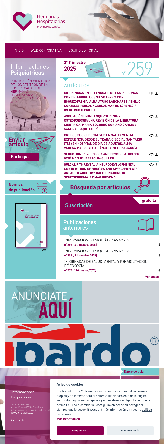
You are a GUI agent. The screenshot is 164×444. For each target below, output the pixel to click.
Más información (68, 419)
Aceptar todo (80, 430)
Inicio (19, 50)
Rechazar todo (130, 430)
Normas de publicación (28, 187)
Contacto (18, 420)
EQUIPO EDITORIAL (83, 50)
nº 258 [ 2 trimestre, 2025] (80, 255)
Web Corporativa (46, 50)
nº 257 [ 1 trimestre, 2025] (80, 270)
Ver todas (152, 277)
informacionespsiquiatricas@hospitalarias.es (34, 409)
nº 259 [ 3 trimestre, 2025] (80, 244)
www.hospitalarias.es (22, 412)
